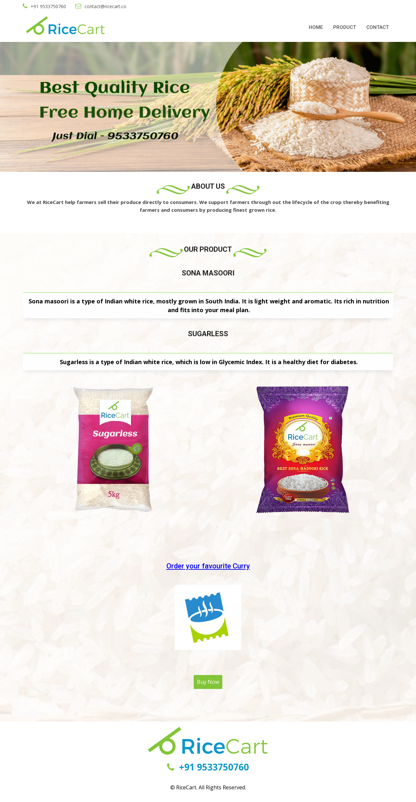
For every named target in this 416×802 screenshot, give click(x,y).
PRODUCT (344, 27)
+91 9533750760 (44, 6)
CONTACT (377, 27)
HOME (316, 27)
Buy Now (208, 681)
